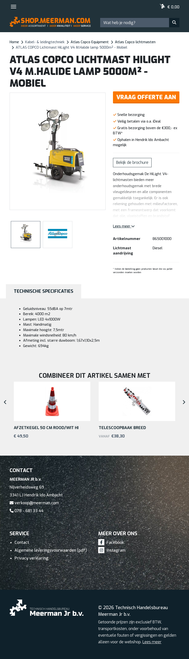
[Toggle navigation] (13, 6)
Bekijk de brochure (132, 162)
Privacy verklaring (31, 558)
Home (14, 42)
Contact (22, 542)
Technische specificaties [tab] (43, 291)
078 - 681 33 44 (27, 510)
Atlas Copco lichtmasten (135, 42)
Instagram (112, 550)
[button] (102, 151)
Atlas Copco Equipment (90, 42)
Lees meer (124, 226)
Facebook (111, 542)
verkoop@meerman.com (34, 502)
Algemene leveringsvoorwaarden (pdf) (51, 550)
